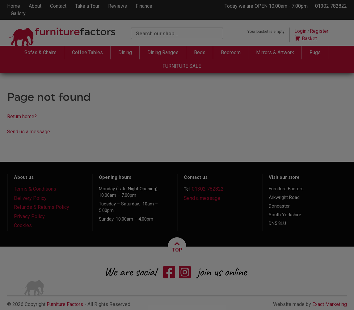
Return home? (22, 116)
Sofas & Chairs (40, 52)
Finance (144, 6)
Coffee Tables (87, 52)
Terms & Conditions (35, 189)
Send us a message (28, 132)
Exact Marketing (329, 304)
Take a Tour (87, 6)
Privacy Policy (29, 216)
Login (300, 31)
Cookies (23, 225)
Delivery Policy (30, 198)
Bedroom (231, 52)
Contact (58, 6)
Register (319, 31)
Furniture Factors (65, 304)
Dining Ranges (163, 52)
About (35, 6)
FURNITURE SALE (181, 66)
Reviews (117, 6)
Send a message (202, 198)
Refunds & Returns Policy (41, 207)
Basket (305, 38)
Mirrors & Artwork (275, 52)
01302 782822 (331, 6)
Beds (199, 52)
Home (13, 6)
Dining (125, 52)
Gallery (18, 13)
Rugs (315, 52)
